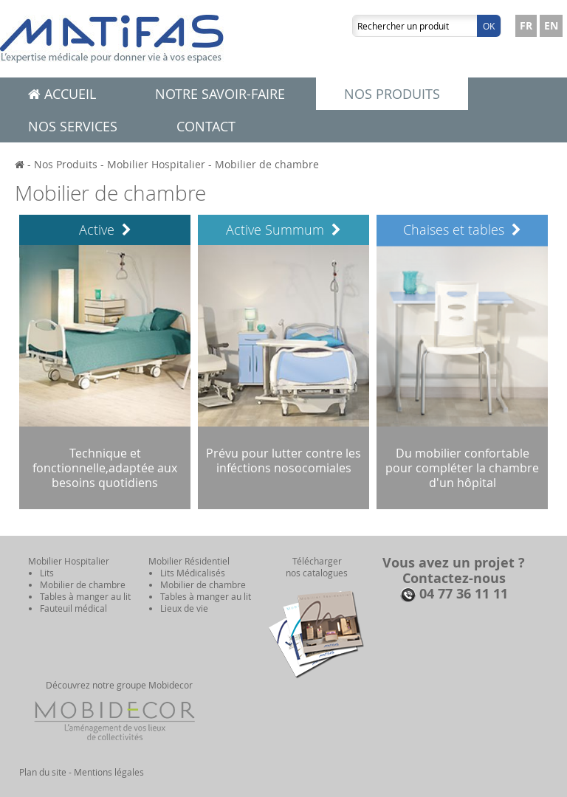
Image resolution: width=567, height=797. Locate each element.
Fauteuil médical (73, 608)
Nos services (72, 126)
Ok (489, 26)
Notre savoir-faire (220, 94)
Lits (47, 573)
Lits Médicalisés (192, 573)
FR (526, 25)
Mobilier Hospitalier (156, 164)
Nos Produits (65, 164)
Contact (206, 126)
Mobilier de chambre (267, 164)
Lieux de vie (184, 608)
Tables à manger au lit (85, 596)
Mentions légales (109, 772)
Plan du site (42, 772)
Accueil (62, 94)
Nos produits (392, 94)
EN (551, 25)
